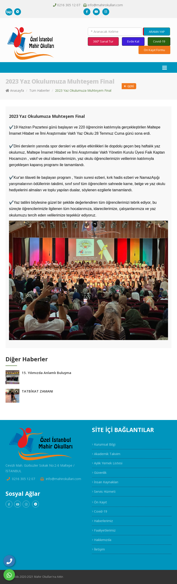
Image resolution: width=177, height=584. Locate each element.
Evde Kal (133, 41)
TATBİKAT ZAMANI (37, 391)
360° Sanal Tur (103, 41)
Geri (129, 86)
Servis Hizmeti (103, 491)
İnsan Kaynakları (105, 482)
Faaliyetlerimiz (104, 530)
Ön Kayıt (99, 502)
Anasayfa (15, 90)
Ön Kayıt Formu (154, 50)
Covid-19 (159, 41)
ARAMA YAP (157, 32)
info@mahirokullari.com (105, 5)
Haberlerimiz (102, 521)
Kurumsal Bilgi (103, 444)
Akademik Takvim (106, 454)
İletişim (98, 549)
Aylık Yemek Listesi (107, 463)
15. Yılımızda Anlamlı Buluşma (46, 372)
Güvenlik (99, 472)
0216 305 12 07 (68, 5)
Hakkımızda (101, 540)
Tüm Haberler (39, 90)
